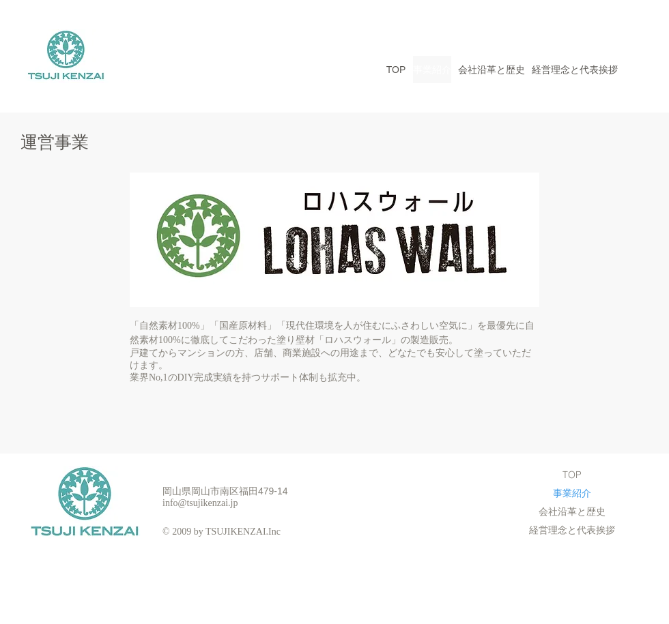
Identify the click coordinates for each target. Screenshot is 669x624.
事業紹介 (572, 493)
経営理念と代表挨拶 (572, 530)
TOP (572, 475)
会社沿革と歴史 (572, 511)
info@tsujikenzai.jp (200, 503)
